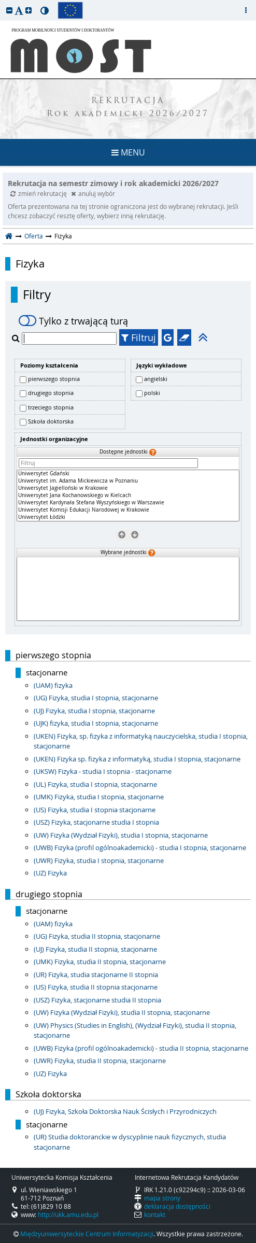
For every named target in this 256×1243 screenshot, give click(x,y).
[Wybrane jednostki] (128, 589)
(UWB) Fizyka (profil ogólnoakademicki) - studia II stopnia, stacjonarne (141, 1048)
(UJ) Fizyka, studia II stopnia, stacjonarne (95, 949)
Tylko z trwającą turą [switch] (73, 321)
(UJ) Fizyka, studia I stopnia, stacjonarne (94, 710)
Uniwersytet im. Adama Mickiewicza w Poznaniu (128, 481)
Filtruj (138, 337)
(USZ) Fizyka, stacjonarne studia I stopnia (96, 822)
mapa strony (162, 1198)
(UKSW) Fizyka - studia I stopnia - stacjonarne (103, 771)
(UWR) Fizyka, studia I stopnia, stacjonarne (99, 860)
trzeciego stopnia (51, 407)
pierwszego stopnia (54, 379)
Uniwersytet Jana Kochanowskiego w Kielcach (128, 495)
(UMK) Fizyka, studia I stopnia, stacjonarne (99, 796)
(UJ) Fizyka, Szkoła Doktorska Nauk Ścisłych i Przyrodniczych (125, 1111)
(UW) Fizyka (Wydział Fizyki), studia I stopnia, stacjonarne (121, 835)
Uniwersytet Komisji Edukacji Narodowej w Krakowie (128, 510)
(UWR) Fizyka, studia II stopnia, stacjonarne (100, 1060)
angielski (155, 379)
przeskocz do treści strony (2, 2)
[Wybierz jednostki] (134, 534)
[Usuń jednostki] (121, 534)
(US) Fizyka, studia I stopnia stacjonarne (94, 809)
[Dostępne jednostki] (128, 495)
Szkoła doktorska (51, 421)
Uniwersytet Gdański (128, 473)
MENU (128, 152)
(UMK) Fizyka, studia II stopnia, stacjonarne (100, 961)
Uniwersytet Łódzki (128, 517)
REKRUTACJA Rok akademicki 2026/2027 (128, 107)
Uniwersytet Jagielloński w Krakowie (128, 488)
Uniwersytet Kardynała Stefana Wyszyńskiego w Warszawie (128, 502)
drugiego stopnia (51, 393)
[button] (9, 10)
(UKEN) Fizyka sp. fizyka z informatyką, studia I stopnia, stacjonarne (137, 759)
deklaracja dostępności (177, 1206)
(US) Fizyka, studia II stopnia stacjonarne (96, 987)
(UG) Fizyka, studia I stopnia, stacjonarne (96, 697)
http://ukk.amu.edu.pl (68, 1214)
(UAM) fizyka (53, 685)
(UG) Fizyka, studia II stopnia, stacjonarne (97, 936)
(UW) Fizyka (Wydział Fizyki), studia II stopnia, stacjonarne (122, 1012)
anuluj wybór (93, 193)
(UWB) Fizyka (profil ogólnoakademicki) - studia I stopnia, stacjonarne (140, 847)
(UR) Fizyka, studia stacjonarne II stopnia (96, 974)
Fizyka (30, 264)
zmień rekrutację (39, 193)
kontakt (154, 1214)
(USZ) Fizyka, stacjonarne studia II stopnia (97, 1000)
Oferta (33, 236)
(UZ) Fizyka (50, 873)
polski (152, 393)
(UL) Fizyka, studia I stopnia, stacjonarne (95, 784)
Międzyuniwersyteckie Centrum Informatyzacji (86, 1234)
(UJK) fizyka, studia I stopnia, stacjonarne (96, 723)
